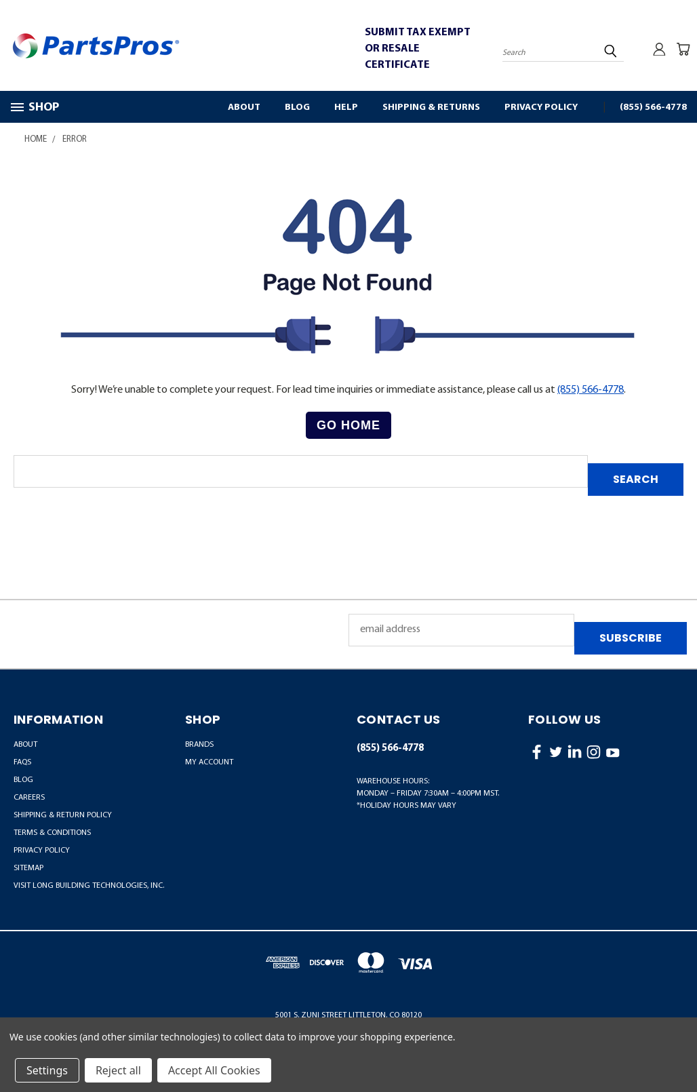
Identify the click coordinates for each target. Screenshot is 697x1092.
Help (346, 107)
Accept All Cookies (214, 1070)
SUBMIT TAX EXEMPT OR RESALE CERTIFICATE (418, 49)
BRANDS (199, 745)
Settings (47, 1070)
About (244, 107)
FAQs (22, 762)
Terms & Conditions (52, 833)
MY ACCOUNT (209, 762)
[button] (348, 425)
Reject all (118, 1070)
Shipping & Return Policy (63, 815)
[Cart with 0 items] (683, 49)
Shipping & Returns (431, 107)
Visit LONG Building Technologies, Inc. (89, 886)
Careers (29, 798)
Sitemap (28, 868)
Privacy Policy (541, 107)
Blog (297, 107)
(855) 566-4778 (653, 107)
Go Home (348, 425)
